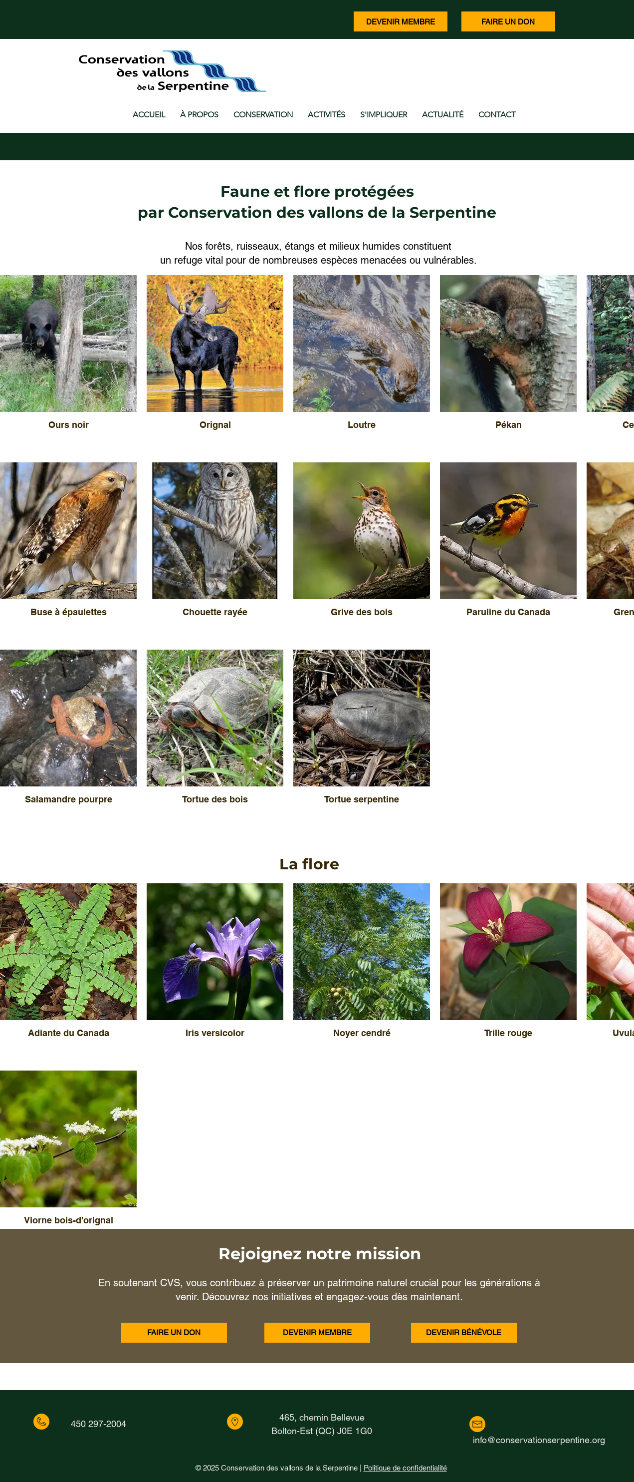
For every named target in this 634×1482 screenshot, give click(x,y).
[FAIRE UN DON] (508, 21)
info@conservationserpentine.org (539, 1440)
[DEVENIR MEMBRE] (400, 21)
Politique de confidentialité (405, 1468)
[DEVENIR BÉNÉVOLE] (464, 1333)
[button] (199, 114)
